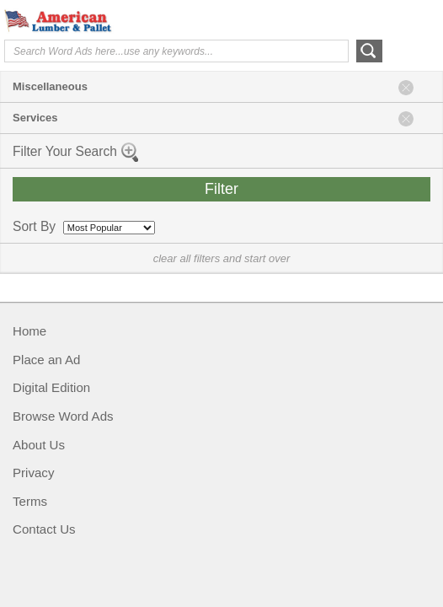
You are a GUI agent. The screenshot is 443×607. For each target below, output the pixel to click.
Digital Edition (51, 387)
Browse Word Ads (63, 416)
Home (29, 331)
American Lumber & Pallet (130, 21)
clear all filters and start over (222, 258)
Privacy (33, 472)
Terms (30, 501)
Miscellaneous (50, 86)
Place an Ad (46, 359)
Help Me (348, 19)
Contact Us (44, 529)
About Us (39, 445)
